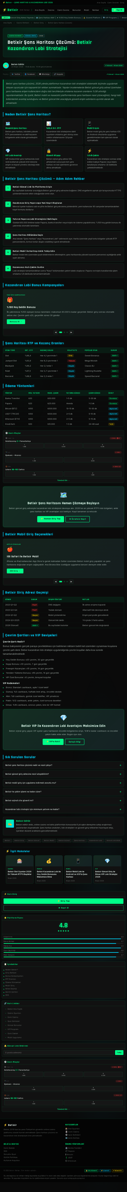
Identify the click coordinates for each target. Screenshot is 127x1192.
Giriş (122, 3)
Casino (51, 10)
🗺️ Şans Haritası (72, 1138)
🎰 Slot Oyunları (72, 1129)
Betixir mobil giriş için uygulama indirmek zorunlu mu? (30, 783)
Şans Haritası (79, 840)
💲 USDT (69, 1158)
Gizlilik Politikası (11, 1157)
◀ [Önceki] (55, 332)
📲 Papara (70, 1151)
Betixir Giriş (19, 840)
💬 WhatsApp (44, 74)
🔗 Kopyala (58, 74)
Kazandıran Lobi (95, 840)
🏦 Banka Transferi (73, 1148)
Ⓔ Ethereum (70, 1161)
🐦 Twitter (16, 74)
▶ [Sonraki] (71, 332)
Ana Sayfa (101, 3)
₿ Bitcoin (69, 1154)
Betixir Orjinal (64, 840)
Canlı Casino (63, 10)
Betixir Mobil (49, 840)
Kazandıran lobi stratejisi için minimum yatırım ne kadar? (32, 809)
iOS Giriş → (15, 571)
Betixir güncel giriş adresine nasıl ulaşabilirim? (27, 774)
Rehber (95, 10)
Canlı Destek (113, 3)
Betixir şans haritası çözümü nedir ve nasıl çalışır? (28, 765)
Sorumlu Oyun (10, 1154)
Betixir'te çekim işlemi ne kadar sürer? (23, 791)
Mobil (86, 10)
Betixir (7, 840)
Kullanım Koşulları (12, 1160)
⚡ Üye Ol (118, 10)
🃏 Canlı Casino (72, 1132)
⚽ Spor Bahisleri (73, 1135)
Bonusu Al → (16, 322)
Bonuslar (77, 10)
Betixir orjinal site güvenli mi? (19, 800)
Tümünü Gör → (63, 480)
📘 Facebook (30, 74)
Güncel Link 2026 (113, 840)
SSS (5, 1151)
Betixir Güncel (34, 840)
